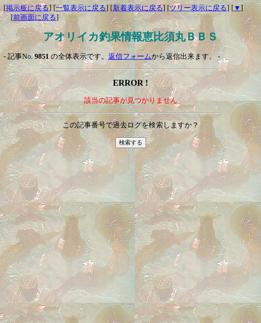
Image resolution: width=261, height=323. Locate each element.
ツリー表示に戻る (198, 8)
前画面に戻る (34, 17)
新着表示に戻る (138, 8)
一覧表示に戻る (81, 8)
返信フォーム (129, 56)
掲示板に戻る (27, 8)
